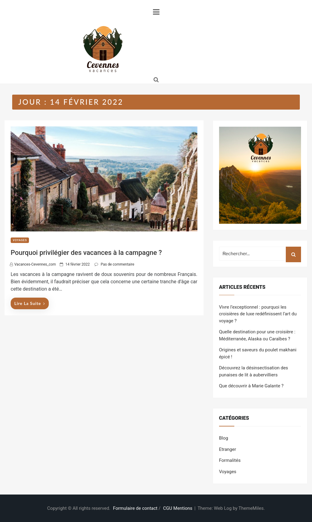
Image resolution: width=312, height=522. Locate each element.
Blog (223, 438)
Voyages (20, 240)
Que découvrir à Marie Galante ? (251, 386)
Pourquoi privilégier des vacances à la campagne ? (86, 252)
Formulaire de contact (135, 508)
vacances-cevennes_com (35, 264)
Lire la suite (29, 303)
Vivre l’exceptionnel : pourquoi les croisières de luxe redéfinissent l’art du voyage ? (258, 314)
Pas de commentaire (117, 264)
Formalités (230, 460)
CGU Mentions (177, 508)
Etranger (227, 449)
